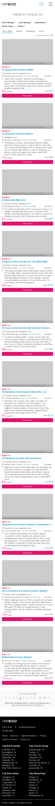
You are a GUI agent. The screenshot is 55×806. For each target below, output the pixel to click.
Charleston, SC (35, 779)
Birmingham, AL (9, 752)
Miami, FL (33, 790)
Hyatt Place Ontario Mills (19, 69)
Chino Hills (25, 398)
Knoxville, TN (8, 760)
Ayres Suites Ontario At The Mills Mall (26, 261)
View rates (27, 95)
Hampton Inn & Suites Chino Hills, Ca (25, 391)
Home (4, 735)
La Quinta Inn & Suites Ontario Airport (26, 590)
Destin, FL (33, 785)
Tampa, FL (34, 752)
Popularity (30, 31)
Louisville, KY (35, 765)
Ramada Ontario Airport (18, 657)
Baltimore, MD (8, 790)
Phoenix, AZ (34, 760)
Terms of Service (9, 739)
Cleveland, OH (8, 779)
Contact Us (25, 739)
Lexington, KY (8, 777)
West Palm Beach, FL (11, 768)
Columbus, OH (8, 749)
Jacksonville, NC (36, 768)
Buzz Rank (7, 31)
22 (40, 697)
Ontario (26, 76)
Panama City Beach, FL (39, 762)
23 (44, 697)
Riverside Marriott (15, 200)
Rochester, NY (8, 793)
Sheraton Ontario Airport (19, 133)
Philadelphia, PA (36, 795)
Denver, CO (34, 782)
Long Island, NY (9, 782)
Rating (19, 31)
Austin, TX (33, 793)
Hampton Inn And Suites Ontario (23, 458)
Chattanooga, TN (10, 762)
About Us (14, 735)
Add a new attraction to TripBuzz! (27, 705)
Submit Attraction (29, 735)
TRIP (8, 4)
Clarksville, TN (8, 757)
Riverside (25, 206)
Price (41, 31)
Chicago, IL (34, 787)
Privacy (43, 735)
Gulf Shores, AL (9, 755)
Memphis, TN (8, 765)
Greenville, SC (8, 795)
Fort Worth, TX (8, 785)
